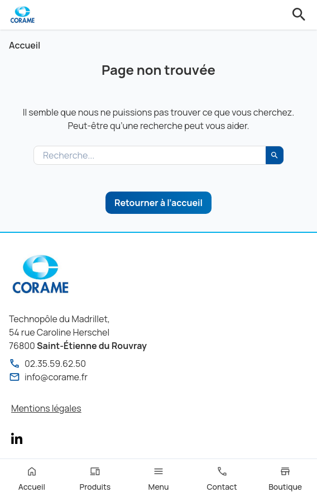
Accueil (24, 45)
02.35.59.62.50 (47, 363)
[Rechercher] (275, 155)
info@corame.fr (48, 377)
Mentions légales (46, 408)
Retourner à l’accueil (158, 203)
